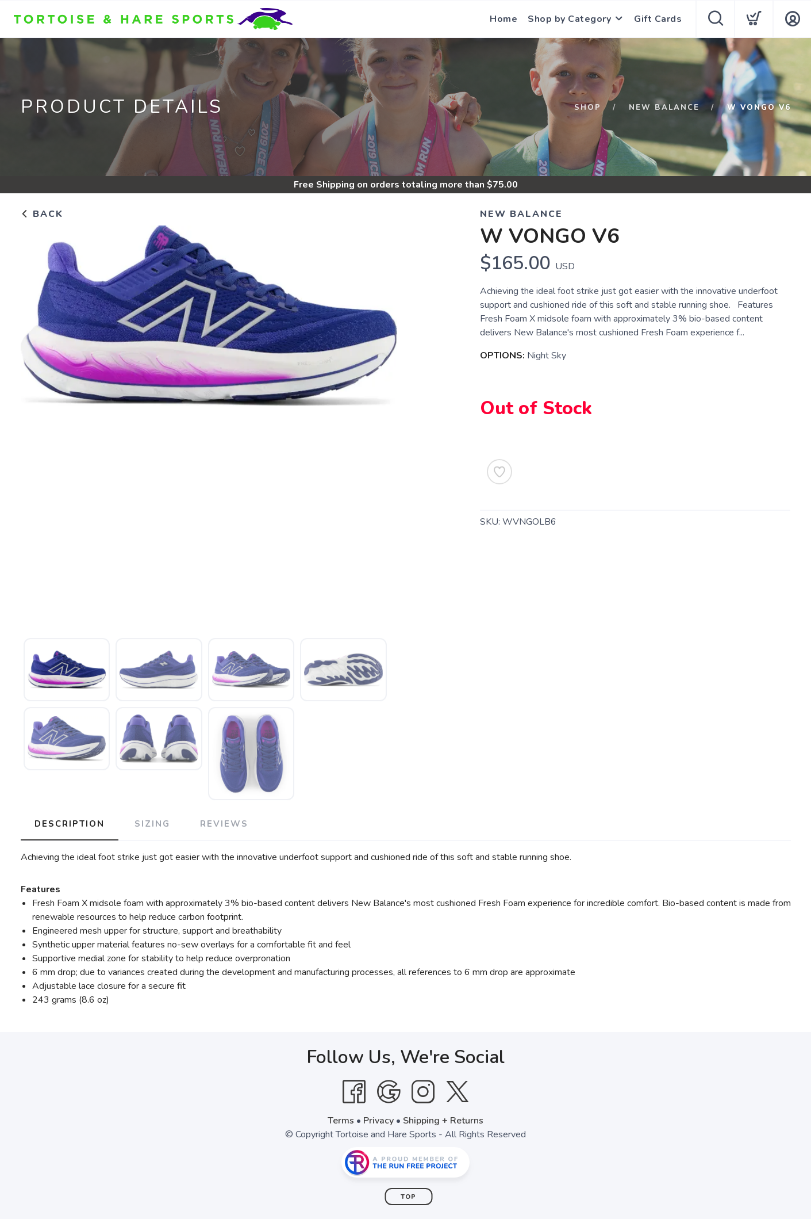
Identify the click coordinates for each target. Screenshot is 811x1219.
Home (503, 19)
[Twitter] (457, 1092)
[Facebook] (354, 1092)
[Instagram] (423, 1092)
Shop (587, 107)
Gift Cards (658, 19)
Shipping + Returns (443, 1120)
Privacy (378, 1120)
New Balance (664, 107)
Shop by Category (569, 19)
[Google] (388, 1092)
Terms (341, 1120)
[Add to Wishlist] (499, 471)
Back (42, 214)
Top (408, 1197)
